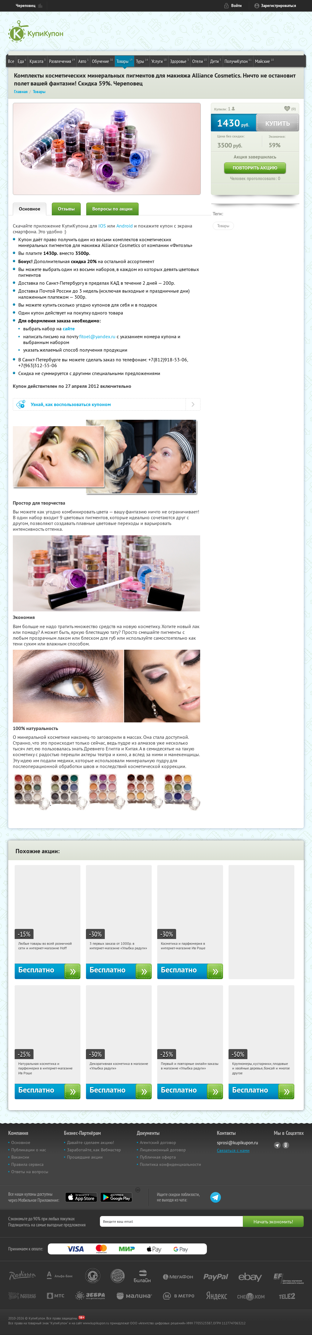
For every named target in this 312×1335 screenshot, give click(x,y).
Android (125, 226)
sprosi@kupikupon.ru (237, 1143)
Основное (29, 209)
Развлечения (62, 60)
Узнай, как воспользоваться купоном (71, 404)
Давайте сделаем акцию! (90, 1142)
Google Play (116, 1197)
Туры (142, 60)
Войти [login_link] (236, 5)
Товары (124, 60)
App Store (81, 1197)
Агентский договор (158, 1142)
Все (11, 61)
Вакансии (20, 1157)
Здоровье (179, 60)
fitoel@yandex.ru (97, 336)
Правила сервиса (27, 1164)
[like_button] (287, 109)
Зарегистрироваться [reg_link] (278, 5)
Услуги (159, 60)
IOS (102, 226)
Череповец (25, 5)
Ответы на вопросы (29, 1171)
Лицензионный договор (163, 1149)
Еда (22, 60)
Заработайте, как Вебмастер (94, 1149)
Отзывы (66, 209)
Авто (83, 60)
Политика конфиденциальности (170, 1164)
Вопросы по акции (112, 209)
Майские (264, 60)
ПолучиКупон (238, 60)
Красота (38, 60)
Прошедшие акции (85, 1157)
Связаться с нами (233, 1150)
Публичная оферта (158, 1157)
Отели (199, 60)
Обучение (102, 60)
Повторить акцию (255, 168)
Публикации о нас (28, 1149)
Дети (215, 60)
